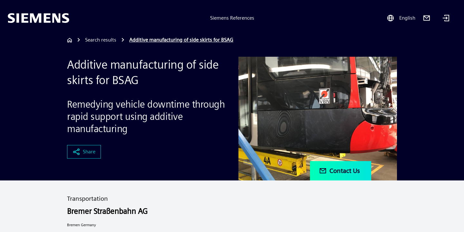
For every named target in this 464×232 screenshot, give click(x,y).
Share (83, 152)
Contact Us (339, 171)
